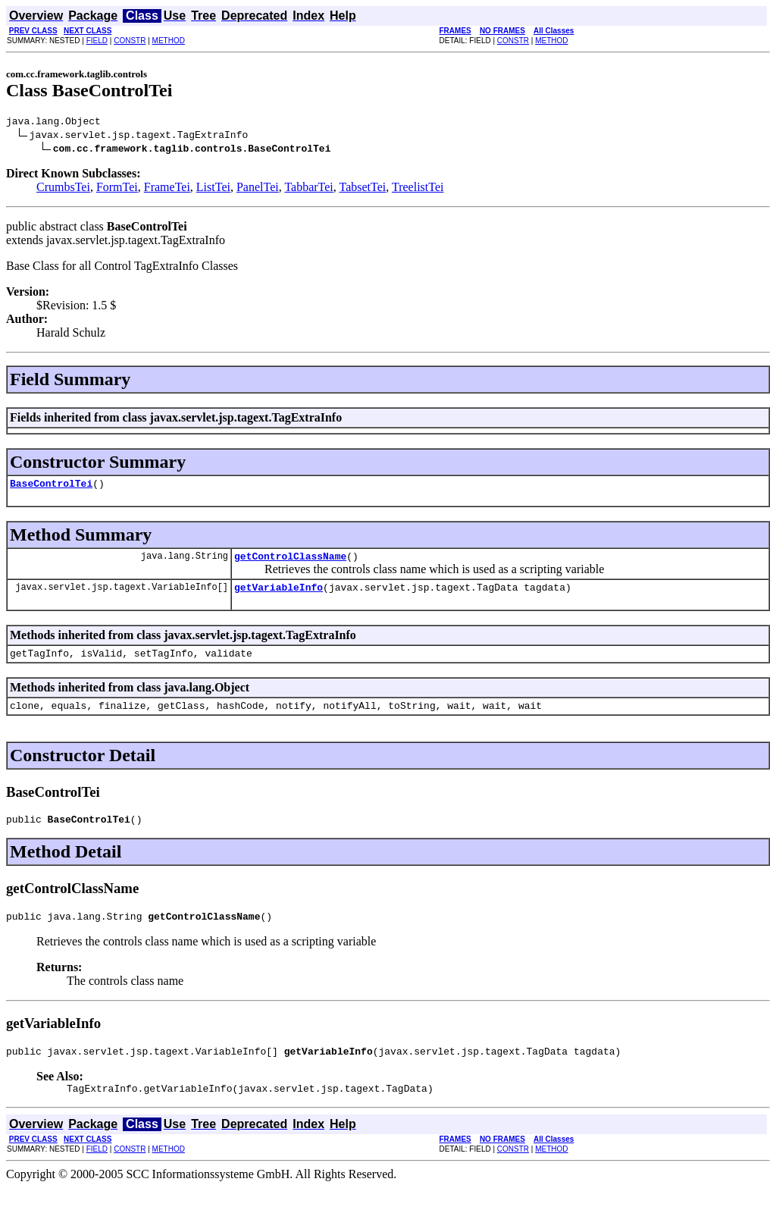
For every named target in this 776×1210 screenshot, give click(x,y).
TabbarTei (308, 189)
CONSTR (130, 40)
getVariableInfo (278, 596)
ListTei (213, 189)
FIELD (97, 40)
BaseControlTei (51, 487)
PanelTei (257, 189)
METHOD (168, 40)
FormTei (117, 189)
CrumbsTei (63, 189)
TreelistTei (418, 189)
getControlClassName (290, 562)
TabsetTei (363, 189)
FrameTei (167, 189)
